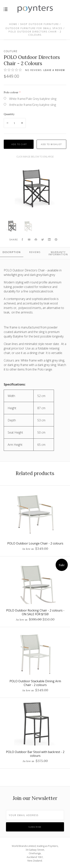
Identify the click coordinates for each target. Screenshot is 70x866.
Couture (10, 51)
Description (12, 252)
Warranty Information (58, 253)
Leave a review (54, 70)
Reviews (35, 252)
